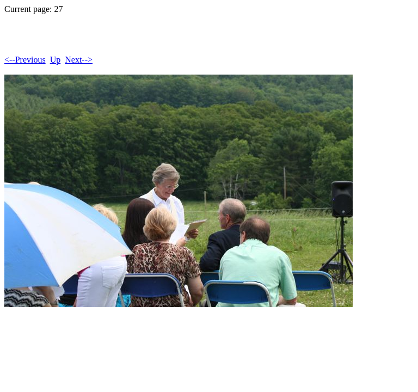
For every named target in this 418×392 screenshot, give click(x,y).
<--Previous (25, 59)
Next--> (79, 59)
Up (55, 59)
